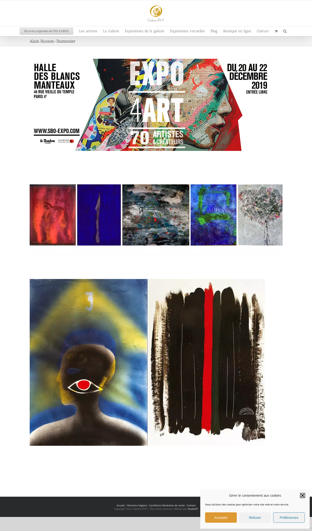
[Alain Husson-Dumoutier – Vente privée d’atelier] (156, 176)
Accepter (221, 517)
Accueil (121, 505)
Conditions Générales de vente (167, 505)
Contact (191, 505)
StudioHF (193, 508)
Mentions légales (137, 505)
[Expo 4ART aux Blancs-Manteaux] (151, 61)
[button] (302, 495)
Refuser (255, 517)
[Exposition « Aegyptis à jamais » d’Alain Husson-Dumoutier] (147, 281)
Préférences (289, 517)
